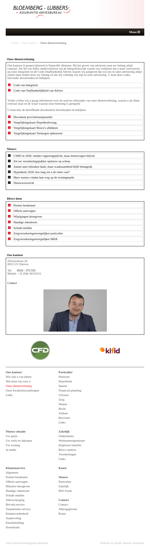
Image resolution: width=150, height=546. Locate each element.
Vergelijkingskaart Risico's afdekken (35, 127)
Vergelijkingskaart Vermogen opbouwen (37, 133)
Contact (12, 283)
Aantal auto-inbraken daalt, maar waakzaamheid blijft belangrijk (52, 166)
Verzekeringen (67, 454)
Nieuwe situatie (16, 431)
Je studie (11, 449)
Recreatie (64, 417)
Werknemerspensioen (72, 440)
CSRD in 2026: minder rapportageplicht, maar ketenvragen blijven (54, 155)
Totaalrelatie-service (18, 509)
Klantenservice (15, 468)
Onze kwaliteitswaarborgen (22, 390)
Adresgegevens (68, 509)
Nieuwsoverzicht (23, 182)
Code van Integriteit (25, 85)
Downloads (13, 527)
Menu (134, 32)
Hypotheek (65, 381)
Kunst (63, 468)
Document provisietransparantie (32, 117)
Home (15, 42)
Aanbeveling (13, 518)
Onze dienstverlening (19, 385)
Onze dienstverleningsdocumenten (27, 543)
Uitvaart (64, 395)
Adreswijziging (15, 500)
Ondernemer (66, 436)
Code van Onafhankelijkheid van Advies (38, 90)
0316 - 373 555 (26, 270)
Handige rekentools (25, 222)
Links (9, 395)
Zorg (62, 399)
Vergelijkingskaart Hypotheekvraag (35, 122)
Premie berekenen (24, 205)
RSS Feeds (65, 490)
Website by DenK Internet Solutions (122, 543)
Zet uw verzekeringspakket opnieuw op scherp (41, 161)
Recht (62, 408)
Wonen (63, 404)
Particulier (66, 372)
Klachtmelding (15, 522)
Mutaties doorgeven (18, 486)
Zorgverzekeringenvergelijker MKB (35, 239)
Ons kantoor (29, 42)
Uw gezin (11, 436)
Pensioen (64, 376)
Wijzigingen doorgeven (27, 216)
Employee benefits (70, 445)
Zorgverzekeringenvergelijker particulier (38, 233)
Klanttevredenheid (17, 513)
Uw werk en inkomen (19, 440)
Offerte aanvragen (24, 210)
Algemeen (12, 472)
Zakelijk (64, 431)
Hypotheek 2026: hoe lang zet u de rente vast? (41, 172)
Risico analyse (67, 449)
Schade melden (22, 228)
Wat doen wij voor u (18, 381)
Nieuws (63, 477)
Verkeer (63, 413)
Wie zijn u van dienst (18, 376)
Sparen (63, 385)
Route (62, 513)
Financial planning (70, 390)
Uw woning (13, 445)
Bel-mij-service (15, 504)
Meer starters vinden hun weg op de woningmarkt (43, 177)
